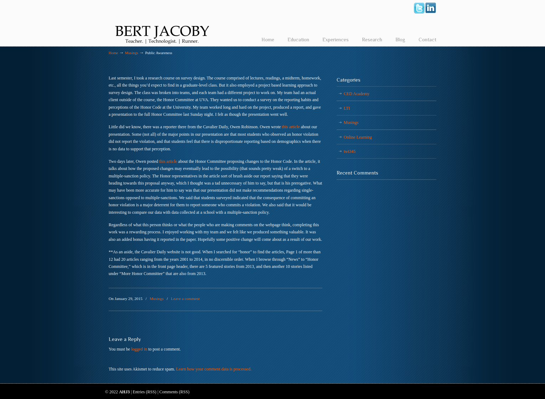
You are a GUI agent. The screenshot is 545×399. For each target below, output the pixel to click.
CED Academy (356, 93)
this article (291, 126)
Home (113, 53)
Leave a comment (185, 298)
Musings (131, 53)
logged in (139, 349)
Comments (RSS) (174, 391)
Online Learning (358, 137)
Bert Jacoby (162, 23)
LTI (347, 108)
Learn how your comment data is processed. (213, 369)
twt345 (349, 151)
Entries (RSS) (144, 391)
